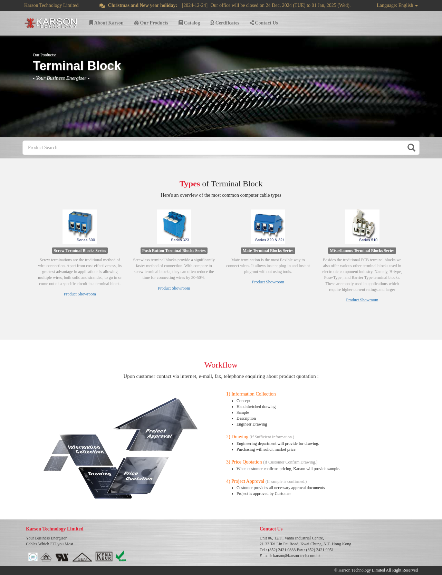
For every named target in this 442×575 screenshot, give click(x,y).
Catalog (189, 23)
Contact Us (264, 23)
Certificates (224, 23)
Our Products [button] (151, 23)
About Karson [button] (106, 23)
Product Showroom (80, 294)
